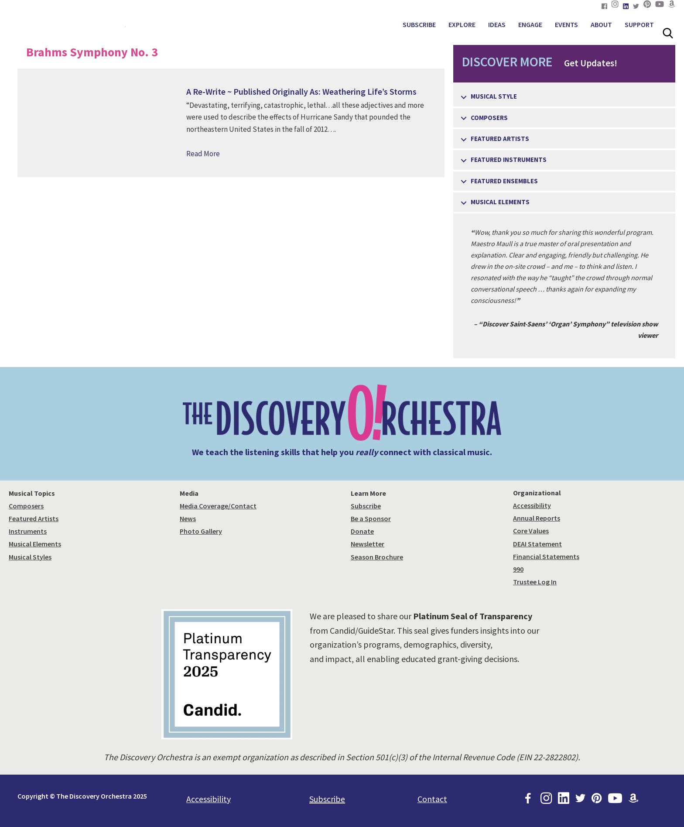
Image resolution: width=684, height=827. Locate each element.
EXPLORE (461, 24)
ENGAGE (530, 24)
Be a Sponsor (371, 518)
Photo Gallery (201, 531)
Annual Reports (536, 518)
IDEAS (497, 24)
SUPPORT (639, 24)
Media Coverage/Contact (218, 505)
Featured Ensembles (504, 181)
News (188, 518)
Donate (362, 531)
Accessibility (532, 505)
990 (518, 569)
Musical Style (494, 96)
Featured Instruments (509, 159)
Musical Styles (30, 556)
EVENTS (566, 24)
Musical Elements (500, 202)
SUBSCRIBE (419, 24)
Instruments (28, 531)
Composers (489, 117)
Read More (203, 153)
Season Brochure (377, 556)
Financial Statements (546, 556)
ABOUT (601, 24)
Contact (432, 798)
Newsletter (367, 543)
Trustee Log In (535, 581)
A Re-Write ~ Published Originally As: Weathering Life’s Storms (301, 91)
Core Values (531, 530)
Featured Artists (500, 138)
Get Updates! (535, 61)
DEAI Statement (537, 543)
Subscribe (366, 505)
